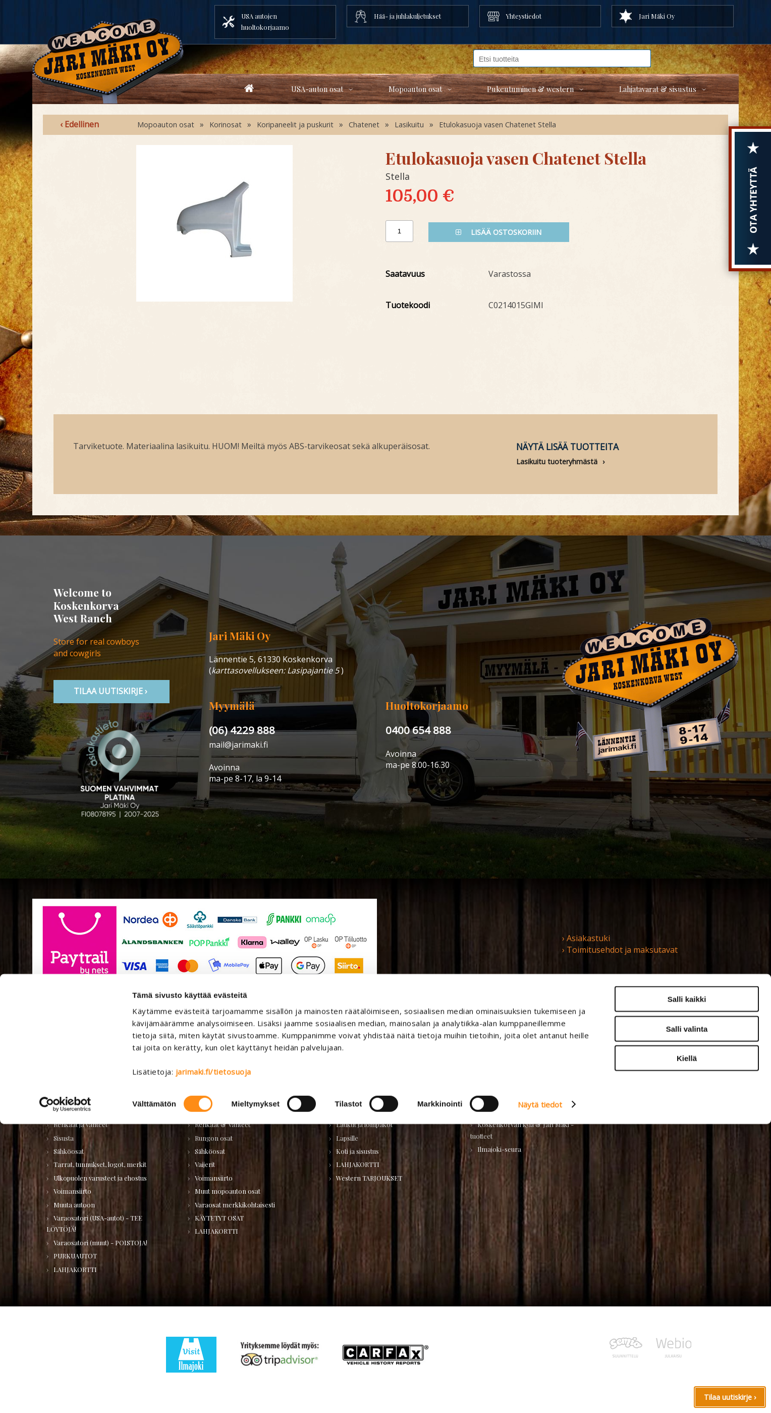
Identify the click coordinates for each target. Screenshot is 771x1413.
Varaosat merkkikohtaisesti (235, 1204)
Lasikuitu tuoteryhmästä (556, 461)
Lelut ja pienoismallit (507, 1071)
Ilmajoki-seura (499, 1149)
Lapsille (347, 1138)
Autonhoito (69, 1071)
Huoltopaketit (215, 1084)
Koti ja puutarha (500, 1057)
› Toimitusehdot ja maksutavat (620, 949)
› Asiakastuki (586, 938)
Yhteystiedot (523, 16)
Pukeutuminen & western (530, 89)
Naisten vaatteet (359, 1071)
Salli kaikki (687, 1288)
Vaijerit (205, 1164)
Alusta (62, 1057)
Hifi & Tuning (215, 1097)
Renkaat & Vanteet (222, 1124)
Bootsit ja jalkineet (363, 1097)
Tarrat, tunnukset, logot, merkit (99, 1164)
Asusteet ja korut (360, 1111)
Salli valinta (687, 1317)
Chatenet (364, 124)
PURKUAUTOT (75, 1255)
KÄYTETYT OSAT (219, 1217)
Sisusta (63, 1138)
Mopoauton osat (415, 89)
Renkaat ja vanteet (80, 1124)
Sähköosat (68, 1151)
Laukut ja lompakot (364, 1124)
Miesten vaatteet (360, 1057)
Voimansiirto (72, 1191)
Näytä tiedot (540, 1393)
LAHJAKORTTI (216, 1231)
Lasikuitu (409, 124)
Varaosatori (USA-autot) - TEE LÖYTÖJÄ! (94, 1223)
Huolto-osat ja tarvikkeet (90, 1084)
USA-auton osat (317, 89)
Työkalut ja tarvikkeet (508, 1084)
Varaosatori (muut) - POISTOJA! (100, 1242)
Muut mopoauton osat (227, 1191)
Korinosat (225, 124)
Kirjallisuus (69, 1097)
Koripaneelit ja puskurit (295, 124)
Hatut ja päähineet (362, 1084)
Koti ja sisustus (357, 1151)
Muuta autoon (74, 1204)
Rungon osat (214, 1138)
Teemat (488, 1097)
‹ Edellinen (79, 124)
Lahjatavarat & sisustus (657, 89)
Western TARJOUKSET (369, 1178)
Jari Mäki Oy (657, 16)
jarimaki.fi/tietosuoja (213, 1360)
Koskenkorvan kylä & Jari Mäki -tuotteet (522, 1130)
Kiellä (687, 1347)
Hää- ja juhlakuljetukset (407, 16)
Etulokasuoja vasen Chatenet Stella (497, 124)
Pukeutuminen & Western (367, 1035)
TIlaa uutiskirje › (111, 691)
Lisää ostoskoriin (498, 232)
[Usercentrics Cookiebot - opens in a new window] (65, 1393)
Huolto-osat (213, 1071)
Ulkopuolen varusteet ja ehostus (100, 1178)
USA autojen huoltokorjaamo (265, 21)
